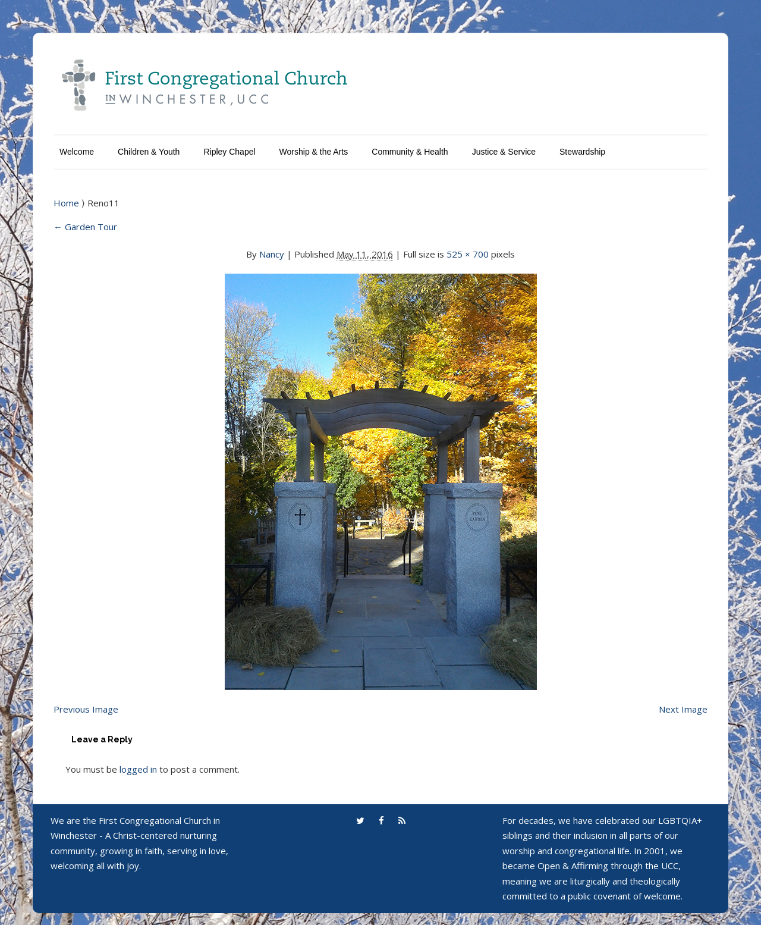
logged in (138, 769)
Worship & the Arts (313, 151)
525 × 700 (467, 254)
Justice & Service (504, 151)
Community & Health (410, 151)
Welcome (76, 151)
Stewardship (582, 151)
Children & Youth (149, 151)
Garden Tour (85, 227)
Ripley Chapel (229, 151)
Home (67, 203)
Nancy (271, 254)
